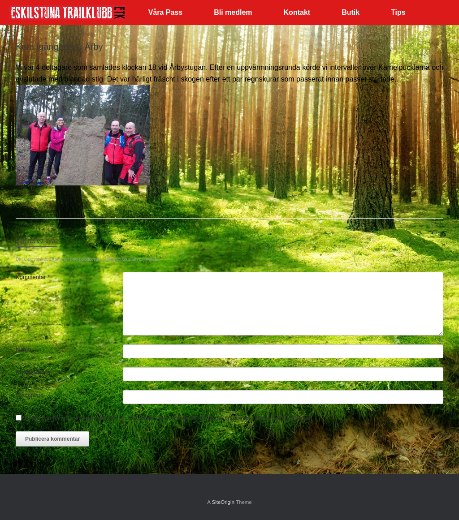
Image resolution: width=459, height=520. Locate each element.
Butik (350, 12)
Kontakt (297, 12)
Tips (398, 12)
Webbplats (29, 395)
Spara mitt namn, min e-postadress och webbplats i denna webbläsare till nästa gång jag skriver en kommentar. (168, 418)
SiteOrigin (223, 502)
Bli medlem (233, 12)
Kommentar (33, 277)
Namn (23, 349)
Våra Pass (165, 12)
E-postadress (33, 372)
